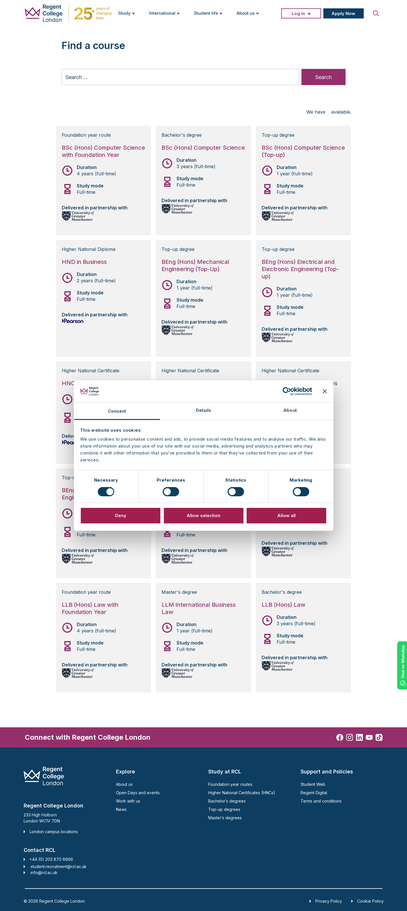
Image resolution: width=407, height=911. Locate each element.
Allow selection (203, 515)
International (164, 13)
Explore (125, 772)
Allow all (286, 515)
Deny (120, 515)
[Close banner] (325, 391)
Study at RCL (224, 772)
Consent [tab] (117, 411)
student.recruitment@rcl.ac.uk (59, 866)
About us (248, 13)
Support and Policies (327, 772)
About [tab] (290, 410)
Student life (208, 13)
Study (126, 13)
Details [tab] (203, 410)
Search (323, 77)
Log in (298, 13)
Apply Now (343, 13)
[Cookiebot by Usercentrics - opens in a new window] (287, 391)
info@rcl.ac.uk (44, 872)
